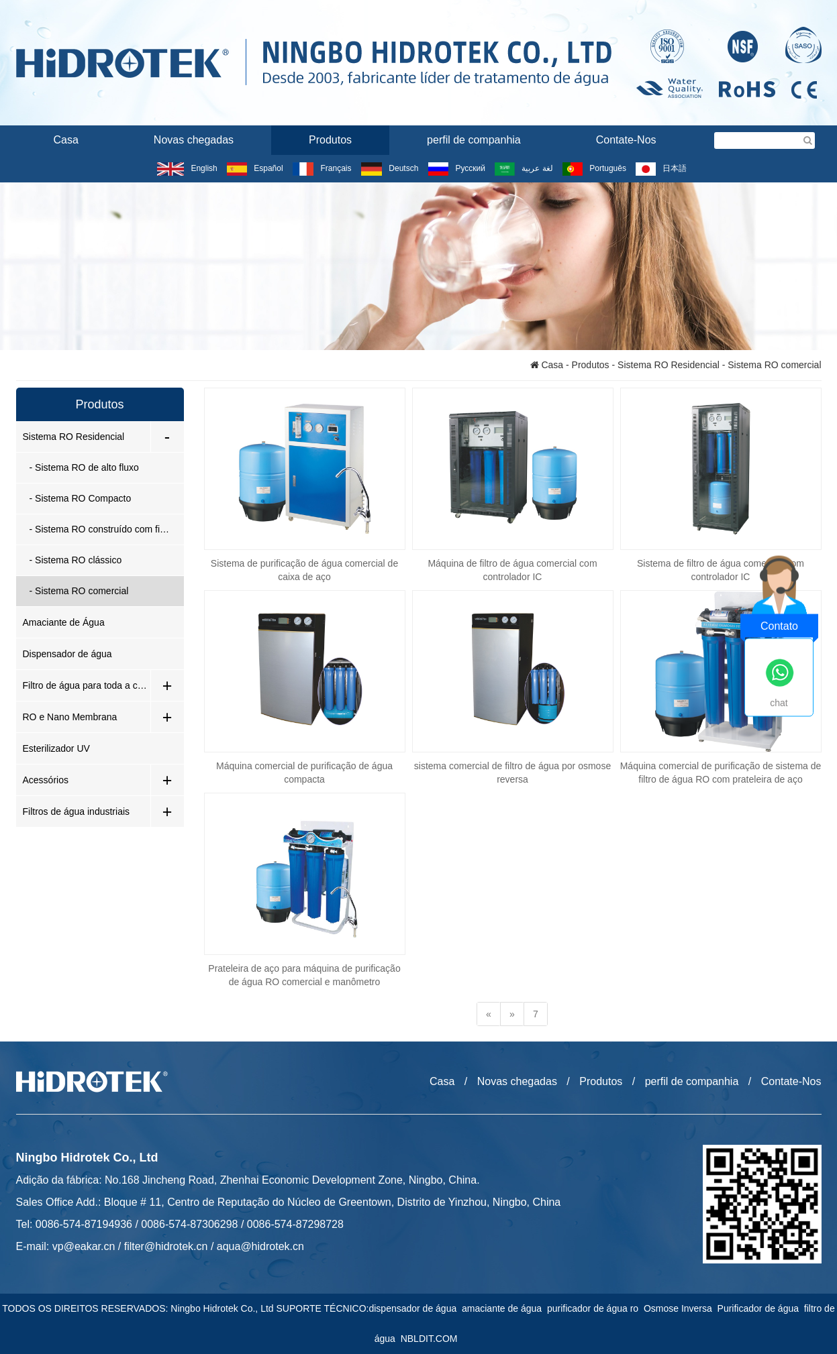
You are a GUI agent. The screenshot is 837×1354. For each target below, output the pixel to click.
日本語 (661, 168)
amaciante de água (504, 1308)
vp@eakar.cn (83, 1246)
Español (255, 168)
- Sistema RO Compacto (81, 498)
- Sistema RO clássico (76, 560)
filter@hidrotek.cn (166, 1246)
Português (594, 168)
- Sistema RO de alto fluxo (84, 467)
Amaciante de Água (64, 622)
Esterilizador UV (56, 748)
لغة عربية (523, 168)
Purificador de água (761, 1308)
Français (322, 168)
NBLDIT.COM (432, 1338)
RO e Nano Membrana (70, 717)
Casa (66, 140)
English (187, 168)
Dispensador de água (67, 653)
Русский (456, 168)
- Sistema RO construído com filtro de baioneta (107, 529)
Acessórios (45, 780)
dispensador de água (415, 1308)
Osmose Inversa (681, 1308)
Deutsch (389, 168)
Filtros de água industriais (76, 811)
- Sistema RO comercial (79, 590)
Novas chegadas (194, 140)
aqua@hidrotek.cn (260, 1246)
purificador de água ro (595, 1308)
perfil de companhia (474, 140)
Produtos (330, 140)
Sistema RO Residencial (669, 364)
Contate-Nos (626, 140)
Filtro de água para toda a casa (86, 685)
